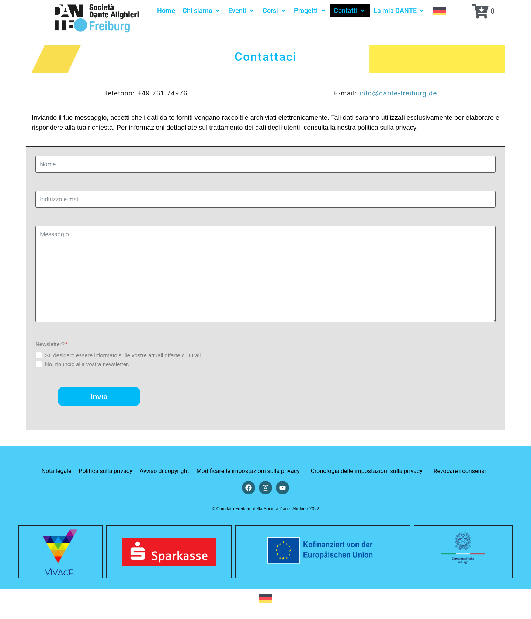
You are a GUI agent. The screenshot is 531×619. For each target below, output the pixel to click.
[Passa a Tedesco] (439, 10)
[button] (202, 10)
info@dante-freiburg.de (398, 93)
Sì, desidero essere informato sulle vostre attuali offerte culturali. (123, 355)
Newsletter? (51, 344)
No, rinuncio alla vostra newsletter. (87, 364)
